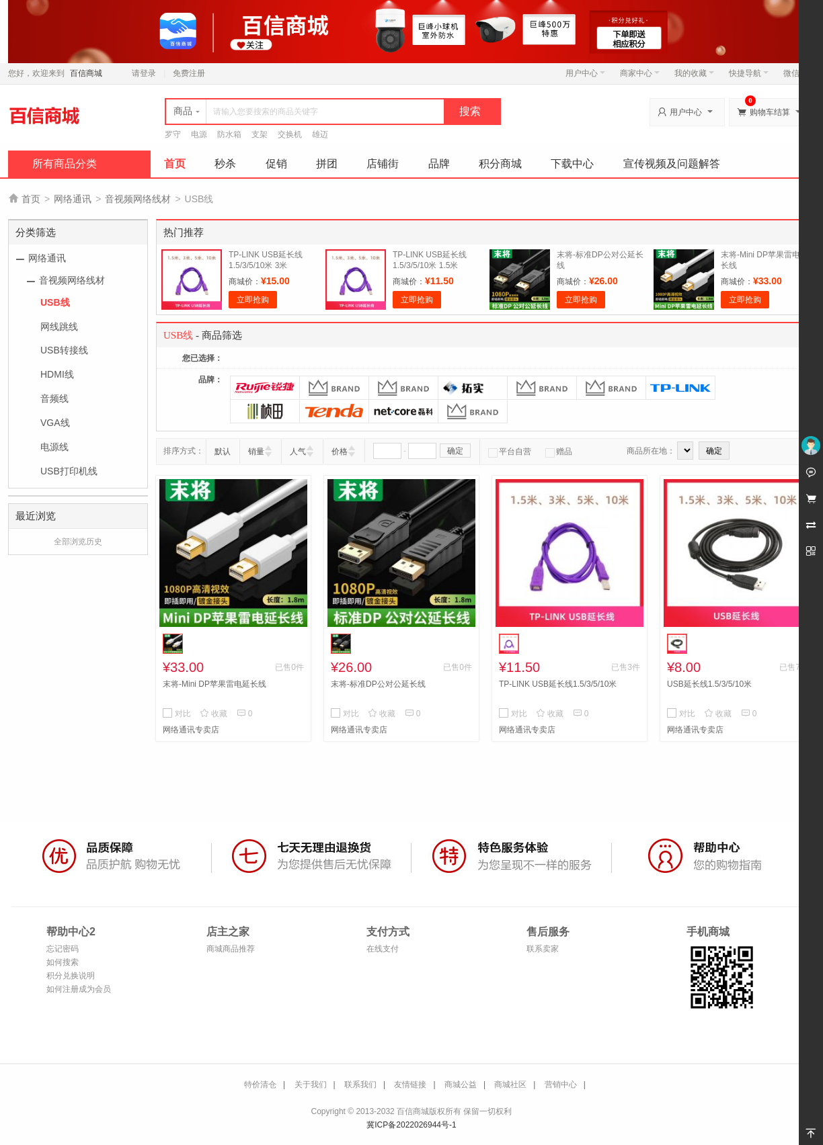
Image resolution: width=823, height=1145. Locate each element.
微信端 (795, 73)
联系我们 (360, 1084)
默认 (222, 451)
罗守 (173, 134)
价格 (339, 451)
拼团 (327, 163)
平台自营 (509, 451)
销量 (256, 451)
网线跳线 (59, 326)
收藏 (213, 713)
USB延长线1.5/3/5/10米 (709, 684)
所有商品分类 (64, 163)
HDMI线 (57, 374)
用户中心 (585, 73)
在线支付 (382, 948)
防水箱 (229, 134)
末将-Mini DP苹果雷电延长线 (214, 684)
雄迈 (320, 134)
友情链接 (410, 1084)
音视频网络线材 (138, 199)
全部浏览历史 (78, 541)
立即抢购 (253, 299)
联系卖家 (542, 948)
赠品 (558, 451)
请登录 (144, 73)
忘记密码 (62, 948)
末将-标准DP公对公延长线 (378, 684)
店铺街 (382, 163)
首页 (175, 163)
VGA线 (55, 422)
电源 (199, 134)
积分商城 (500, 163)
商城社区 (510, 1084)
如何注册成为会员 (78, 989)
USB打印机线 (68, 471)
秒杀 (225, 163)
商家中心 (640, 73)
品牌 (439, 163)
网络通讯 (72, 199)
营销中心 (561, 1084)
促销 (276, 163)
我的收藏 (694, 73)
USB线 (55, 302)
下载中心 (572, 163)
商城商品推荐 (230, 948)
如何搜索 (62, 962)
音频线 (54, 398)
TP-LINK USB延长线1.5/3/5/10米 (558, 684)
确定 (455, 451)
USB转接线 (64, 350)
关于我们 (311, 1084)
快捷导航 (749, 73)
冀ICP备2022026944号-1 (411, 1125)
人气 (298, 451)
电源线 (54, 446)
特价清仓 (260, 1084)
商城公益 (460, 1084)
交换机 (290, 134)
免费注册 (189, 73)
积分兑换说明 (70, 975)
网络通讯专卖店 (191, 729)
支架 (259, 134)
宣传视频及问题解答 (671, 163)
